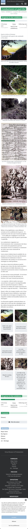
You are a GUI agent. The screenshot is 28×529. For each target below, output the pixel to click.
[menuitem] (17, 4)
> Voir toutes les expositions (14, 493)
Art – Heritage (14, 468)
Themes (3, 438)
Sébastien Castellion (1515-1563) (14, 485)
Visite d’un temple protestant (14, 474)
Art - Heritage (5, 441)
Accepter (14, 517)
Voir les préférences (14, 525)
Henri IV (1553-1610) (14, 484)
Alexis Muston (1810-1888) (14, 482)
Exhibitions (9, 12)
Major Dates (4, 431)
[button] (26, 500)
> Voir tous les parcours (14, 476)
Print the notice (14, 422)
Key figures (4, 434)
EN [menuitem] (17, 4)
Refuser (14, 521)
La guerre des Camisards (20, 12)
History (3, 436)
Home (3, 12)
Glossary (3, 417)
